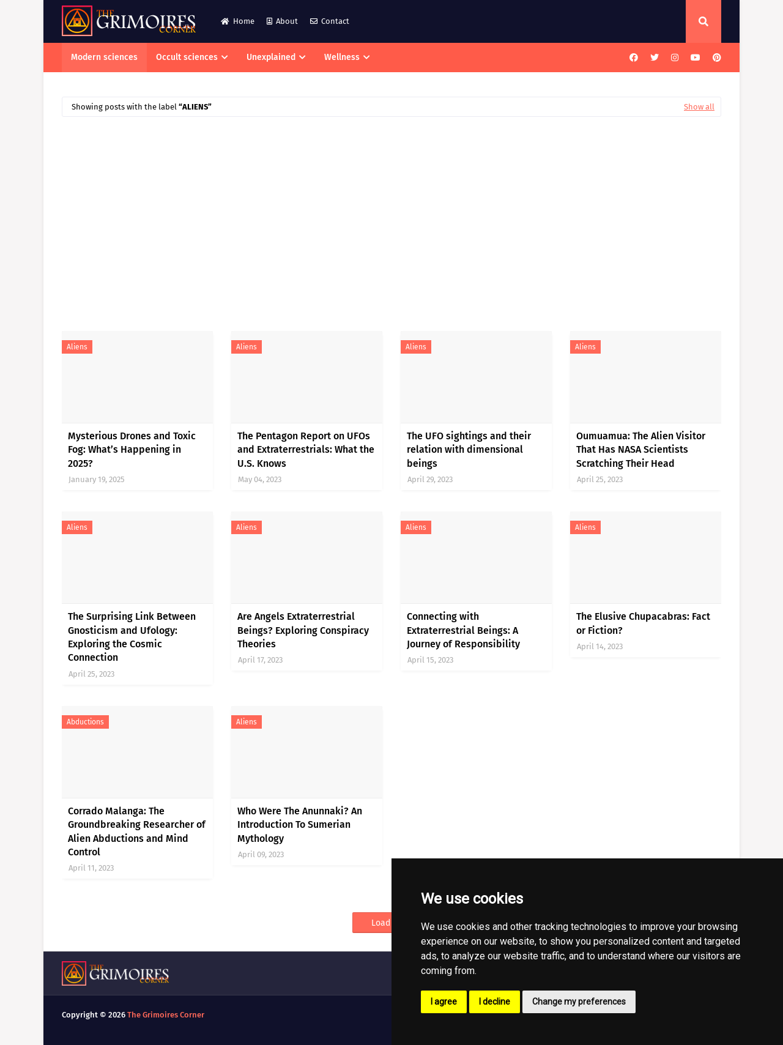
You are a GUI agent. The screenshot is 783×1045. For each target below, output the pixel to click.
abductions (85, 722)
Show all (699, 106)
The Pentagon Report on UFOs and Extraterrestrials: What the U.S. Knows (305, 449)
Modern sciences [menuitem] (104, 57)
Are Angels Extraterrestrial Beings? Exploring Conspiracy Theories (303, 630)
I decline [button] (494, 1001)
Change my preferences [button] (579, 1001)
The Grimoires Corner (165, 1014)
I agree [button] (444, 1001)
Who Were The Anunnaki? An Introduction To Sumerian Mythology (299, 824)
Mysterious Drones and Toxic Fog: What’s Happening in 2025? (132, 449)
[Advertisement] (391, 217)
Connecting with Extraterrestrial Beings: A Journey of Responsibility (463, 630)
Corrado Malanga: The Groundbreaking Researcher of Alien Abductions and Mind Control (137, 831)
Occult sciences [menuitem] (187, 57)
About (282, 21)
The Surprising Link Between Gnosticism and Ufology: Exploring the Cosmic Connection (132, 637)
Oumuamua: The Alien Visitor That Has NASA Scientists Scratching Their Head (640, 449)
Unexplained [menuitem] (271, 57)
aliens (77, 347)
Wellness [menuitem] (342, 57)
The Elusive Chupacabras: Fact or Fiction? (643, 623)
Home (237, 21)
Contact (329, 21)
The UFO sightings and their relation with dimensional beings (469, 449)
